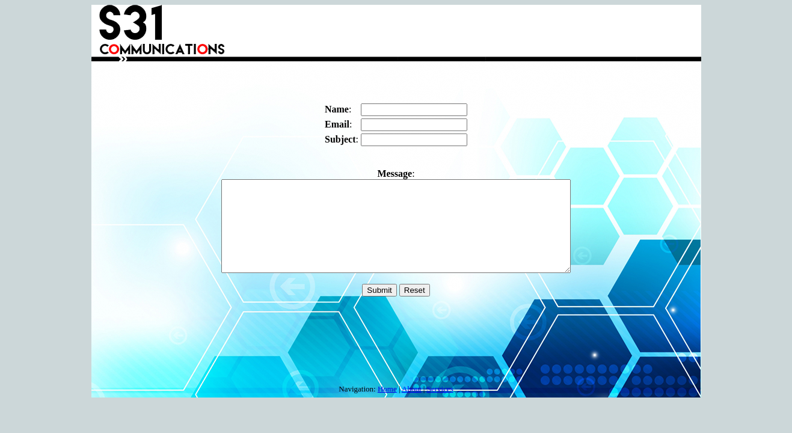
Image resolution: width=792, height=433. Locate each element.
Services (440, 389)
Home (387, 389)
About (412, 389)
